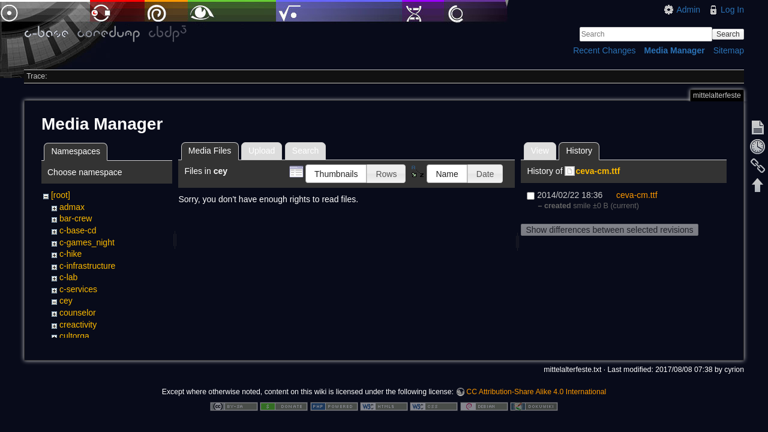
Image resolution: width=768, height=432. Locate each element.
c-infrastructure (87, 266)
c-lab (68, 277)
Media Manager (674, 50)
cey (66, 300)
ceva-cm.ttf (597, 171)
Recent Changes (604, 50)
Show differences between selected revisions (609, 230)
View (540, 150)
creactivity (78, 324)
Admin (688, 9)
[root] (60, 195)
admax (72, 207)
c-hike (70, 254)
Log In (732, 9)
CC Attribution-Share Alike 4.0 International (536, 392)
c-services (78, 289)
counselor (77, 312)
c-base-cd (77, 230)
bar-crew (75, 218)
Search (728, 34)
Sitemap (728, 50)
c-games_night (87, 242)
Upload (261, 150)
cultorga (74, 336)
